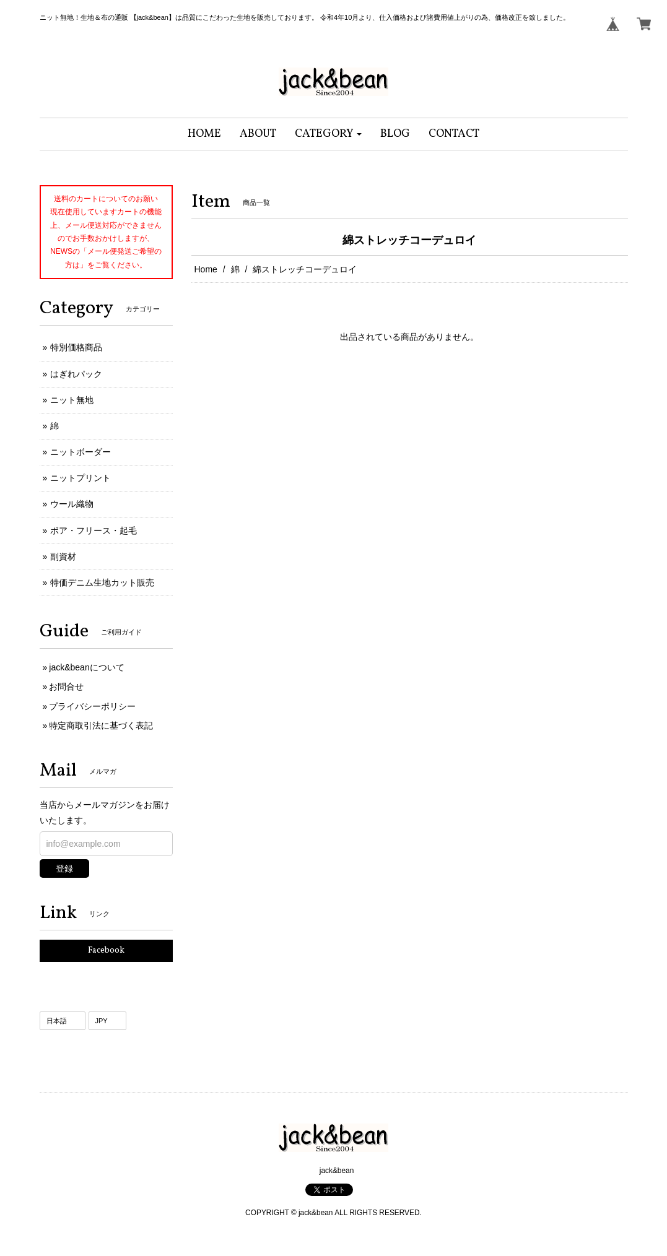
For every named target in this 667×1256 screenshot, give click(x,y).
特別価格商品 (76, 347)
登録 (64, 868)
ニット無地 (72, 400)
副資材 (63, 556)
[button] (329, 134)
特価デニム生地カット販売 (102, 582)
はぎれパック (76, 374)
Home (205, 269)
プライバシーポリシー (92, 706)
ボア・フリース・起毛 (93, 530)
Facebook (106, 950)
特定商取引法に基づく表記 (101, 725)
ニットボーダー (80, 452)
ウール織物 (72, 504)
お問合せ (66, 686)
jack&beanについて (86, 667)
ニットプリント (80, 478)
